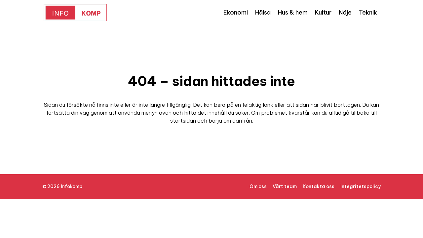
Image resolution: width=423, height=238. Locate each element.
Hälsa (263, 12)
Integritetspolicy (360, 186)
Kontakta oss (318, 186)
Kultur (323, 12)
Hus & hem (293, 12)
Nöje (345, 12)
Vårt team (285, 186)
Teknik (368, 12)
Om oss (258, 186)
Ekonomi (235, 12)
